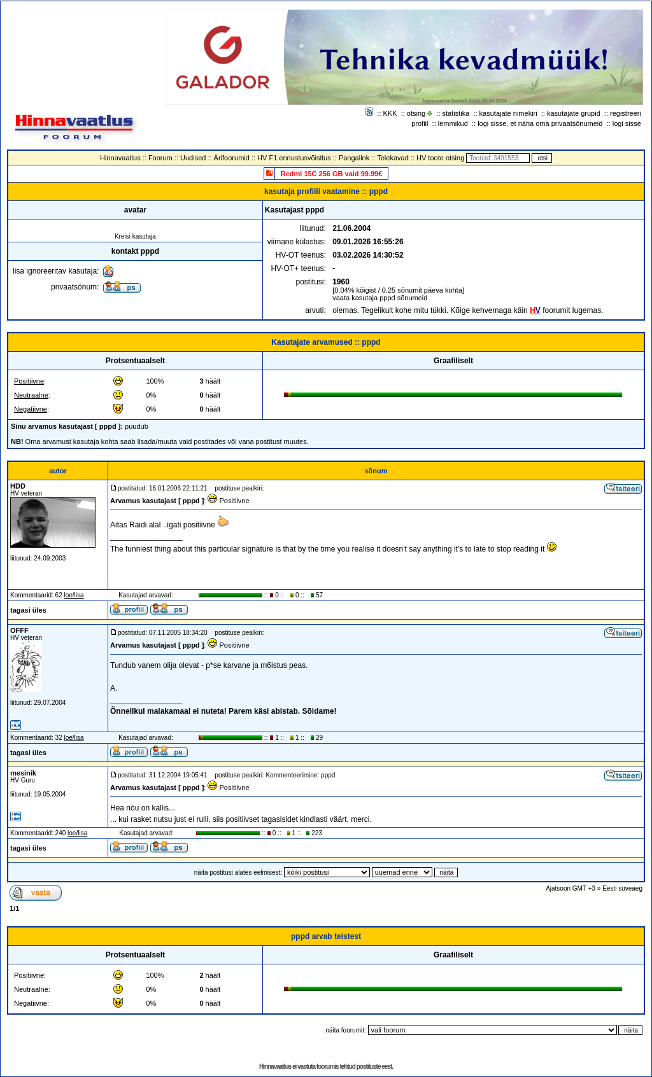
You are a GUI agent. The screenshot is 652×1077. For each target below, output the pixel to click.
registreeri (625, 113)
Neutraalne (31, 395)
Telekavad (393, 158)
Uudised (193, 158)
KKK (390, 113)
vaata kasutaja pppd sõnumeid (379, 298)
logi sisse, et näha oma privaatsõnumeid (540, 123)
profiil (419, 123)
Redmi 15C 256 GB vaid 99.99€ (332, 173)
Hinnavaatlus (120, 158)
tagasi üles (28, 610)
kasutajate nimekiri (508, 113)
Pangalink (354, 158)
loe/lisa (74, 595)
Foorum (160, 158)
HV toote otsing (440, 158)
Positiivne (29, 381)
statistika (456, 113)
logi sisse (627, 123)
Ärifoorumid (232, 158)
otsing (416, 113)
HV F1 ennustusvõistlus (294, 158)
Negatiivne (30, 409)
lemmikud (453, 123)
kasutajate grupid (573, 113)
